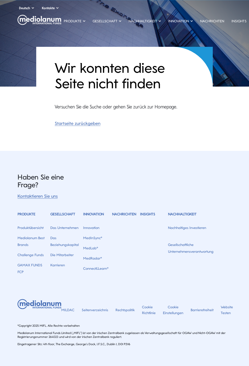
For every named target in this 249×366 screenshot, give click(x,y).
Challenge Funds (31, 255)
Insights (239, 21)
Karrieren (57, 265)
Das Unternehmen (64, 228)
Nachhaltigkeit (182, 214)
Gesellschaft (62, 214)
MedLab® (90, 248)
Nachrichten (212, 21)
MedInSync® (92, 238)
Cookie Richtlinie (149, 310)
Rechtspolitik (125, 310)
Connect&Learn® (95, 268)
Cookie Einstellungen (173, 310)
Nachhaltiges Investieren (187, 228)
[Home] (39, 21)
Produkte (26, 214)
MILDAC (67, 310)
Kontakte (48, 8)
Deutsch (24, 8)
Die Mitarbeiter (62, 255)
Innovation (93, 214)
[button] (74, 22)
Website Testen (227, 310)
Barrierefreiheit (202, 310)
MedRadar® (92, 258)
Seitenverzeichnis (95, 310)
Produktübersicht (31, 228)
